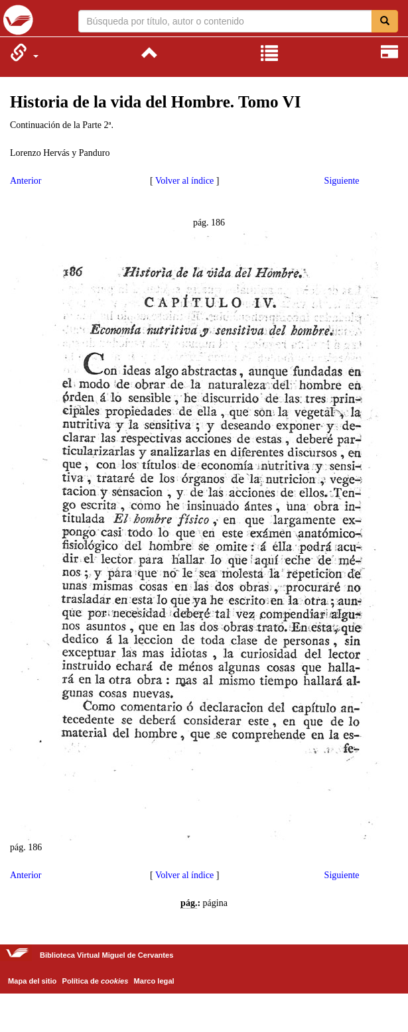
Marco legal (154, 981)
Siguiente (342, 181)
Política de (95, 981)
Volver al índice (184, 181)
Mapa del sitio (32, 981)
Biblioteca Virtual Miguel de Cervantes (18, 20)
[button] (24, 52)
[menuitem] (24, 52)
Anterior (25, 181)
